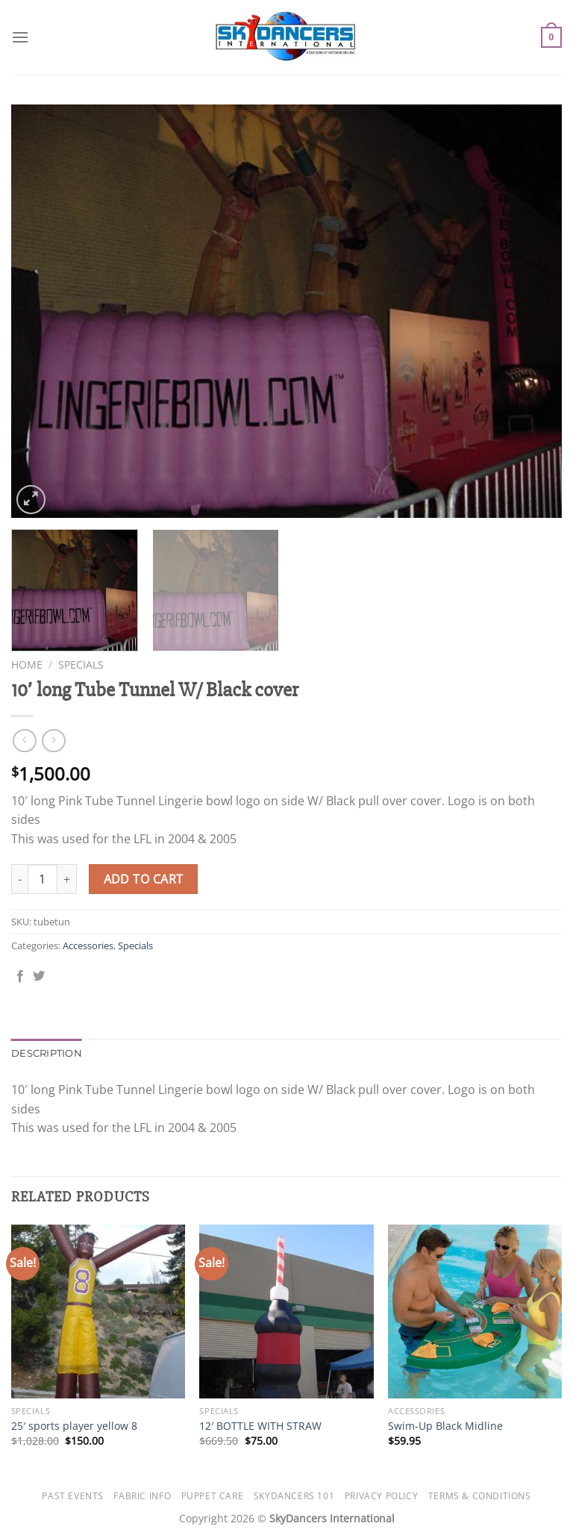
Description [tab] (46, 1053)
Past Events (73, 1495)
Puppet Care (212, 1495)
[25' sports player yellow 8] (98, 1311)
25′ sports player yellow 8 (74, 1426)
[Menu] (20, 37)
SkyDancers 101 (294, 1495)
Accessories (88, 945)
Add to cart (144, 879)
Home (27, 664)
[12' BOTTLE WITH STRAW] (286, 1311)
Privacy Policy (382, 1495)
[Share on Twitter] (39, 977)
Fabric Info (142, 1495)
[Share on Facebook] (20, 977)
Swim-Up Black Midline (445, 1426)
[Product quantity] (42, 879)
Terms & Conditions (479, 1495)
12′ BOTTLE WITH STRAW (260, 1426)
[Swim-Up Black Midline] (475, 1311)
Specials (81, 664)
